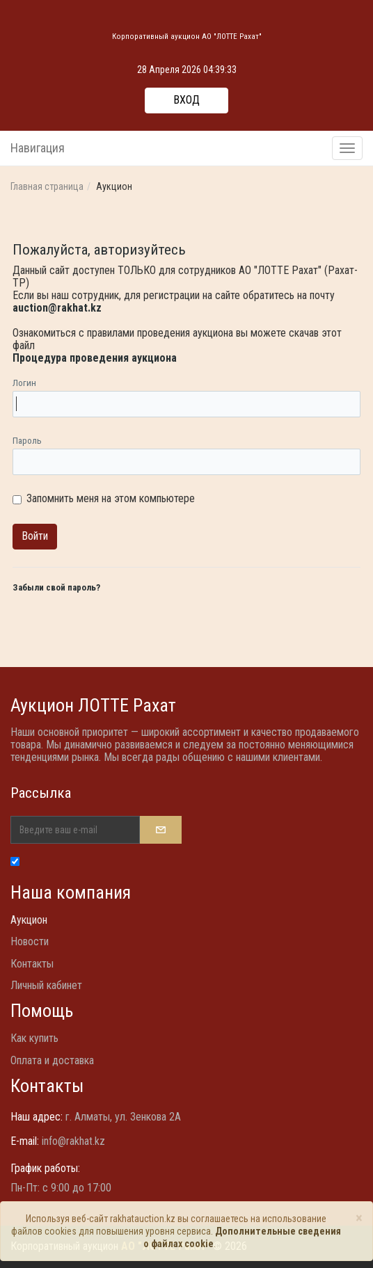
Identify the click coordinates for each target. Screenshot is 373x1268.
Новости (29, 941)
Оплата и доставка (52, 1060)
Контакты (32, 963)
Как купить (34, 1038)
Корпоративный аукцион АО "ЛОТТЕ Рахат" (187, 36)
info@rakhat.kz (73, 1141)
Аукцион (28, 919)
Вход (186, 99)
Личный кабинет (46, 985)
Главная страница (47, 186)
